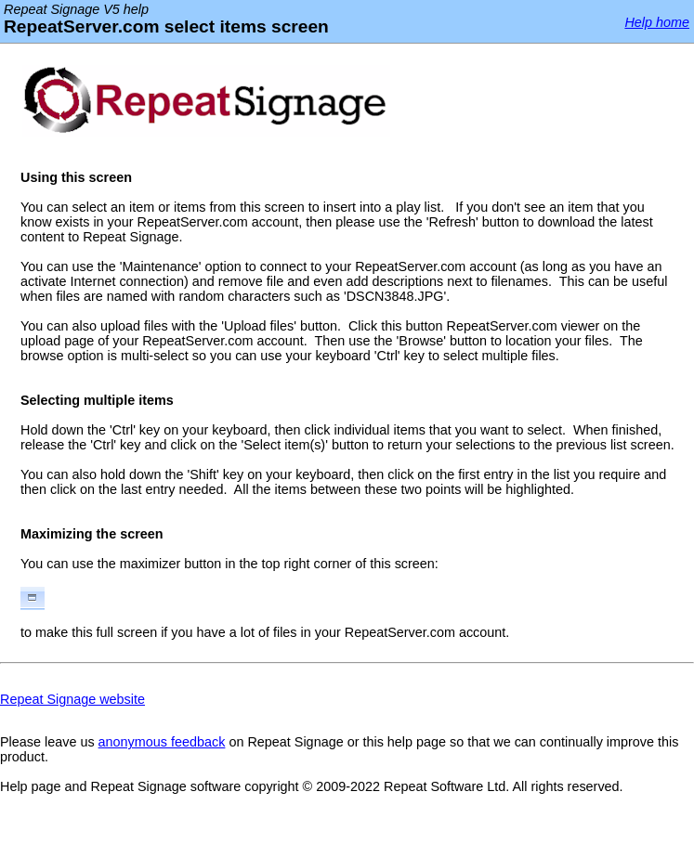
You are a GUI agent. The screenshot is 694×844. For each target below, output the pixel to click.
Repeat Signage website (72, 699)
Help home (656, 22)
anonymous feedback (162, 741)
